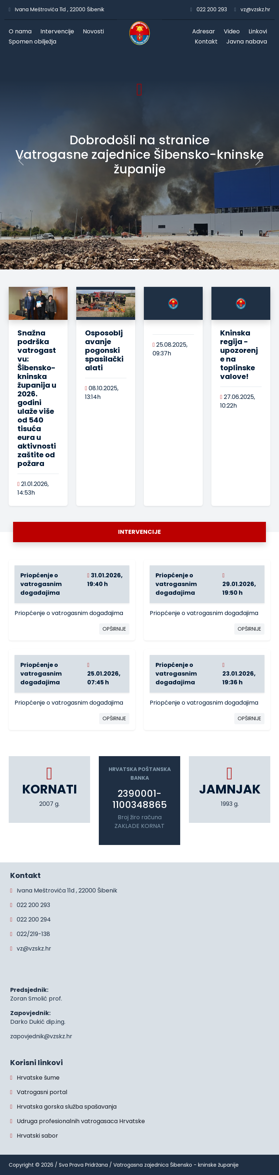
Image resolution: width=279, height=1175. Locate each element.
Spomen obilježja (34, 41)
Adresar (205, 31)
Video (233, 31)
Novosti (95, 31)
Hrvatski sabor (34, 1135)
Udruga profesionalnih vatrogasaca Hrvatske (77, 1121)
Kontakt (208, 41)
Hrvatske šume (35, 1077)
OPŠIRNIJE (114, 628)
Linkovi (259, 31)
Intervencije (58, 31)
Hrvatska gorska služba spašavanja (63, 1106)
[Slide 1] (146, 259)
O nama (22, 31)
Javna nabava (248, 41)
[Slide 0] (133, 259)
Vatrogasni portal (38, 1092)
